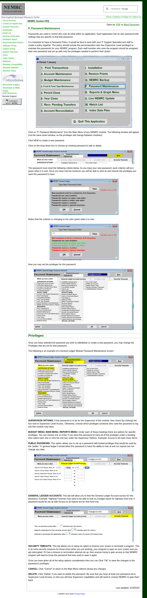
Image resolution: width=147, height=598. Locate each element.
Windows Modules (11, 67)
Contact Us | (127, 17)
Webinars (7, 61)
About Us (137, 17)
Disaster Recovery (11, 27)
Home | (109, 17)
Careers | (117, 17)
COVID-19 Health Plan (12, 24)
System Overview (10, 52)
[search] (120, 9)
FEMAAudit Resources (9, 92)
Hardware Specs (10, 39)
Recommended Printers (13, 42)
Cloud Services (9, 20)
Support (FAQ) (9, 49)
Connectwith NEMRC (12, 101)
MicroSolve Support (11, 85)
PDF (118, 24)
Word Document (131, 24)
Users (5, 55)
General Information (11, 36)
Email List (7, 33)
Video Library (8, 58)
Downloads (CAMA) (11, 88)
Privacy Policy (80, 594)
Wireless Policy (9, 71)
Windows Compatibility (12, 64)
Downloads (7, 30)
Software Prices (9, 45)
